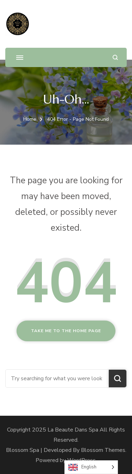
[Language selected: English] (91, 467)
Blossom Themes (103, 450)
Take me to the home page (66, 331)
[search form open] (115, 57)
